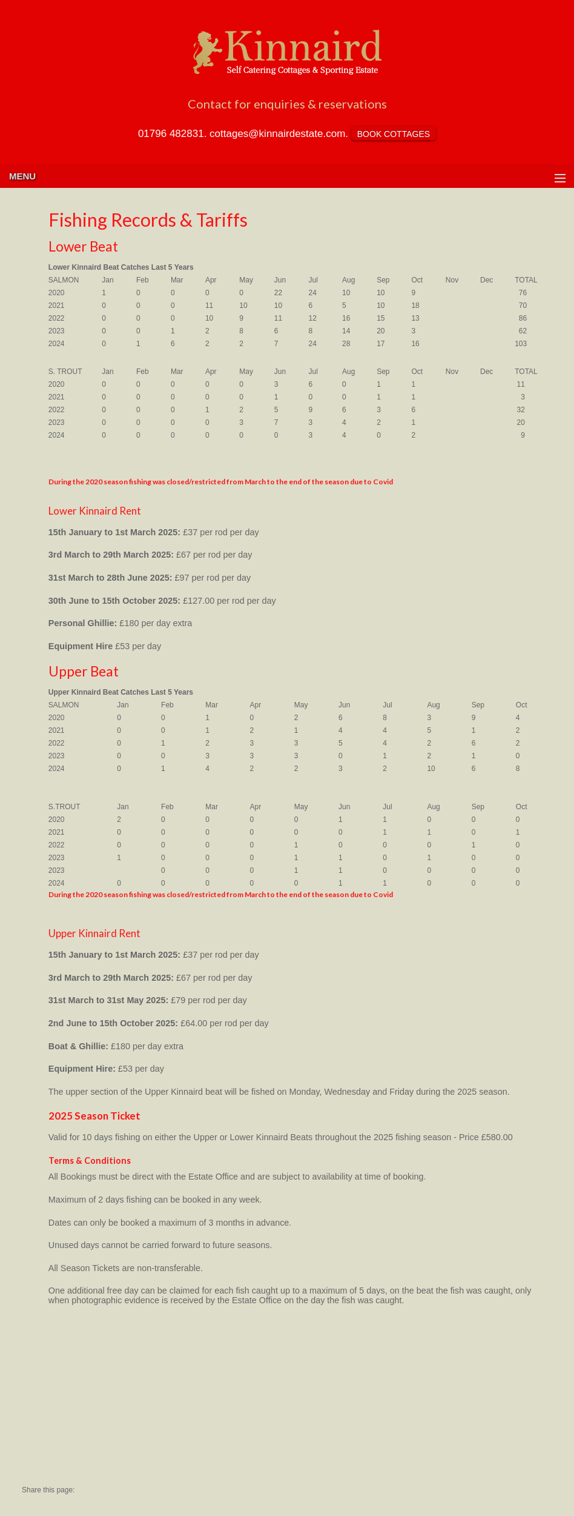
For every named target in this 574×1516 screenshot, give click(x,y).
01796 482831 (171, 133)
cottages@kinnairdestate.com (277, 133)
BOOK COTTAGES (393, 134)
